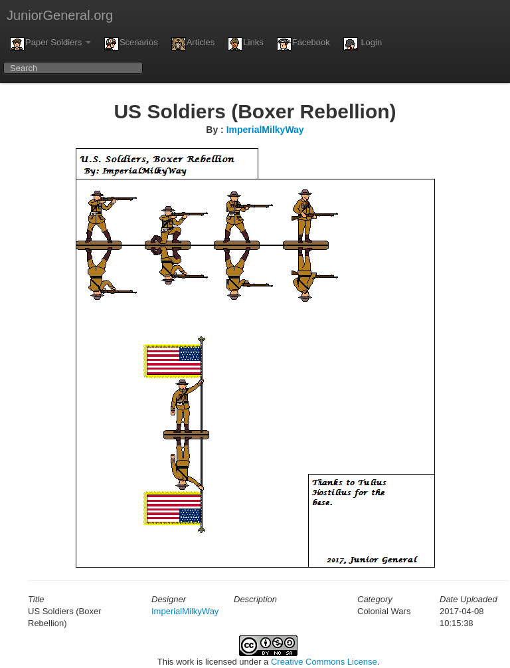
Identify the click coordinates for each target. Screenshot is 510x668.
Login (362, 44)
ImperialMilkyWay (265, 129)
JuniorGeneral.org (60, 15)
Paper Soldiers (50, 44)
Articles (193, 44)
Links (245, 44)
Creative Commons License (324, 662)
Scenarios (131, 44)
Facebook (303, 44)
